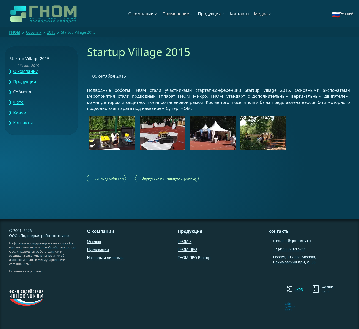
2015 (51, 32)
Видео (19, 112)
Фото (18, 102)
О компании (140, 13)
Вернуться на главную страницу (168, 178)
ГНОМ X (184, 241)
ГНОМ (14, 32)
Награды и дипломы (105, 257)
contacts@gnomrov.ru (292, 240)
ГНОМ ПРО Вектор (194, 257)
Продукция (209, 13)
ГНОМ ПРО (187, 249)
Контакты (239, 13)
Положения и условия (25, 271)
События (33, 32)
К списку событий (108, 178)
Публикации (98, 249)
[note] (272, 306)
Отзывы (94, 241)
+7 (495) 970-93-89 (289, 248)
